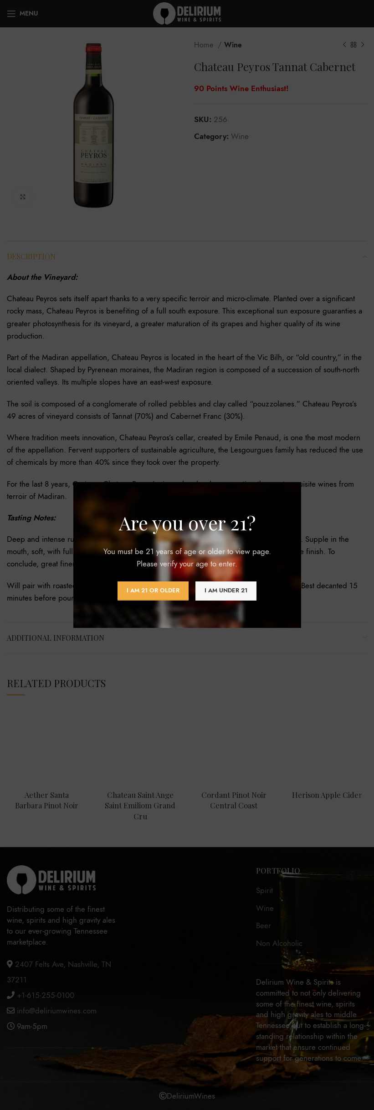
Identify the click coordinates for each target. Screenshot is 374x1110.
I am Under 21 (226, 590)
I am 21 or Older (153, 590)
